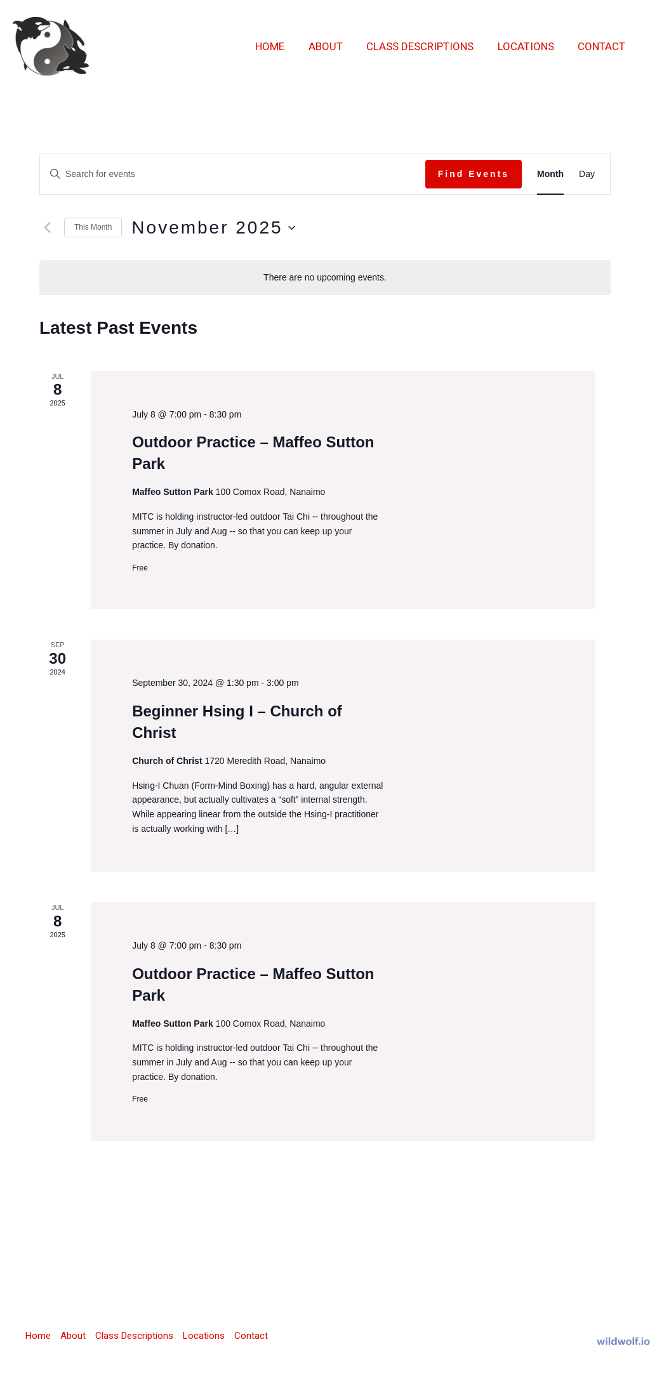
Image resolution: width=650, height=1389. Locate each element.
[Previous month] (47, 227)
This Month (93, 227)
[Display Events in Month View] (550, 174)
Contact (603, 46)
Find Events (473, 174)
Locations (529, 46)
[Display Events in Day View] (587, 174)
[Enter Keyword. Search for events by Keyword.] (232, 174)
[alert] (325, 277)
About (333, 46)
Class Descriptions (425, 46)
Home (280, 46)
